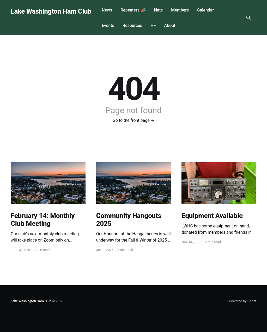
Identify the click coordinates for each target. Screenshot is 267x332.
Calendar (205, 10)
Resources (132, 25)
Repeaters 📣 (133, 10)
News (107, 10)
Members (180, 10)
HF (153, 25)
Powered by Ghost (242, 301)
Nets (158, 10)
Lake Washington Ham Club (51, 11)
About (169, 25)
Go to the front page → (133, 120)
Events (108, 25)
